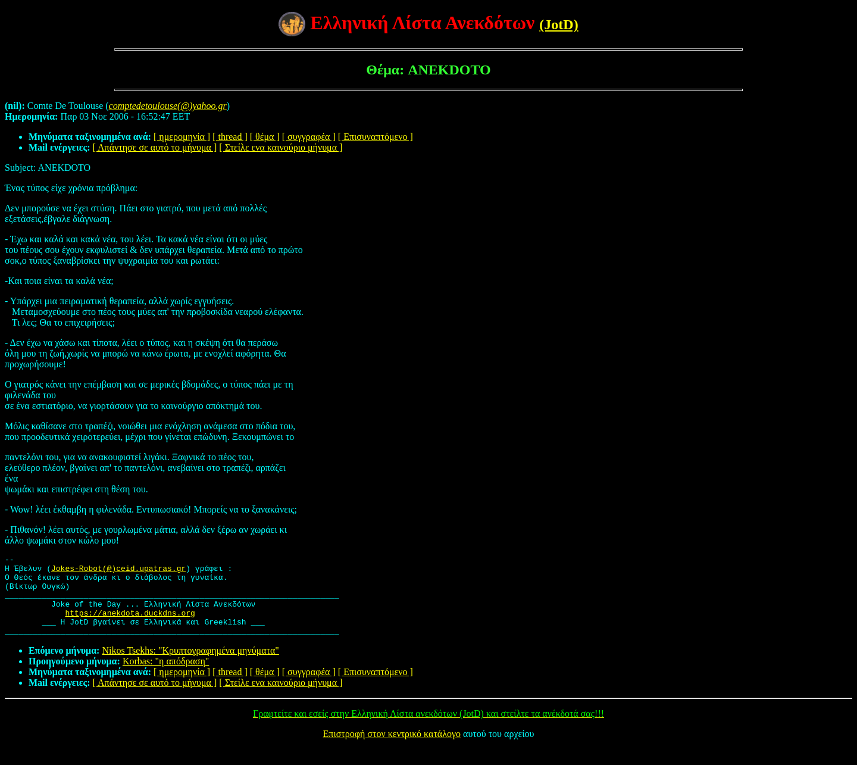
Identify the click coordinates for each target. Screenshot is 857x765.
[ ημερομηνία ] (182, 137)
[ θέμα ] (265, 137)
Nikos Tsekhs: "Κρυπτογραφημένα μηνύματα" (190, 666)
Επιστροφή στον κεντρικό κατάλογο (392, 750)
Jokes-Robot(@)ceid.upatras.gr (118, 571)
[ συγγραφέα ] (309, 137)
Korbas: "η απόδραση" (166, 677)
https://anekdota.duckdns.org (130, 625)
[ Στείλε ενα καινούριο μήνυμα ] (280, 147)
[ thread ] (230, 137)
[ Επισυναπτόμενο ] (375, 137)
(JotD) (558, 24)
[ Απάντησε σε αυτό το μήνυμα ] (155, 147)
